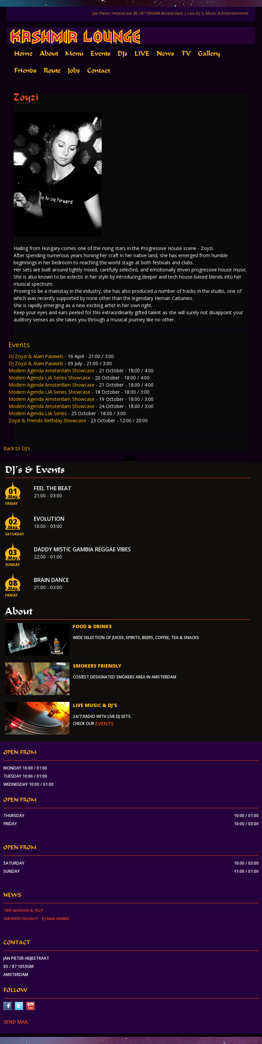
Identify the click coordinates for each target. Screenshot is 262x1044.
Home (23, 53)
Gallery (209, 53)
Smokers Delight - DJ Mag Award (36, 918)
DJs (122, 53)
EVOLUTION (49, 519)
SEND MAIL (15, 1022)
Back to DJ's (16, 448)
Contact (98, 70)
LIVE (142, 53)
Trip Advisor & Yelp (23, 910)
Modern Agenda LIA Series (38, 413)
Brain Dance (51, 580)
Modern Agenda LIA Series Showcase (50, 377)
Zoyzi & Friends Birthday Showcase (47, 420)
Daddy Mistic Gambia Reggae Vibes (82, 549)
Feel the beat (53, 488)
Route (52, 70)
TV (186, 53)
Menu (74, 53)
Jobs (74, 70)
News (165, 53)
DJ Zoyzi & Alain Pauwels (36, 356)
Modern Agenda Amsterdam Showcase (52, 370)
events (104, 723)
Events (100, 53)
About (49, 53)
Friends (25, 70)
